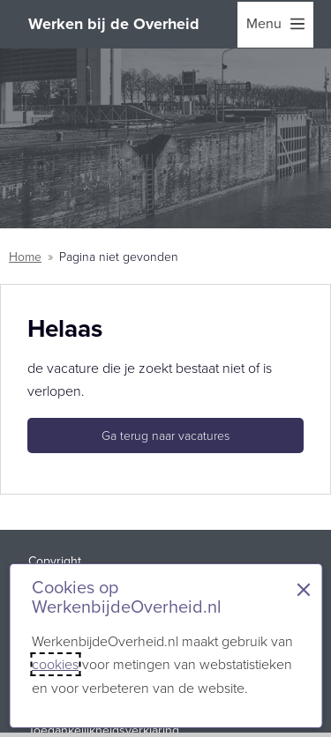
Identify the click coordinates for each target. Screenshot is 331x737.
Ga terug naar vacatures (165, 436)
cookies (55, 664)
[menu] (275, 25)
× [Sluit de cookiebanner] (303, 589)
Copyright (54, 561)
